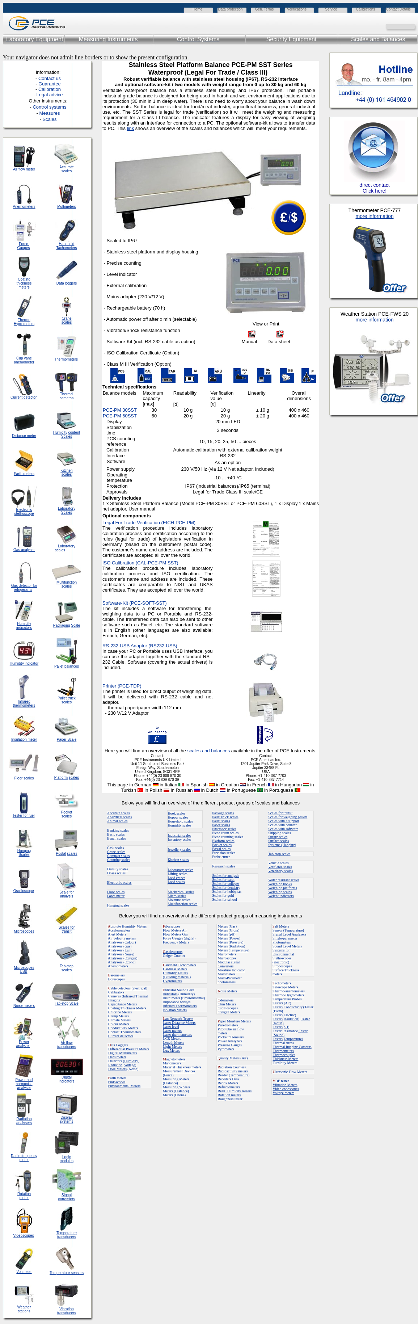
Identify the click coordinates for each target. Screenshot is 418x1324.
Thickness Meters (286, 1059)
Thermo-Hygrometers (288, 995)
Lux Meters (171, 1050)
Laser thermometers (177, 1035)
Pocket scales (222, 845)
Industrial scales (179, 835)
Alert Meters (117, 934)
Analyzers (115, 942)
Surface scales (278, 841)
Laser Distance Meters (179, 1023)
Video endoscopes (286, 1089)
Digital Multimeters (122, 1053)
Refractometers (229, 1087)
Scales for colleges (225, 884)
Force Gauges (23, 246)
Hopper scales (178, 817)
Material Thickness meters (182, 1067)
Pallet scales (221, 821)
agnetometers (174, 1059)
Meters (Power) (229, 938)
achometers (282, 983)
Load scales (176, 882)
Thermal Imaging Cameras (292, 1047)
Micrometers (227, 954)
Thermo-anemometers (289, 991)
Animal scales (117, 821)
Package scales (223, 813)
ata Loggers (118, 1045)
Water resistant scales (283, 880)
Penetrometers (228, 1025)
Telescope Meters (285, 987)
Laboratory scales (180, 870)
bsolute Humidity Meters (127, 926)
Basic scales (116, 834)
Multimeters (66, 207)
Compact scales (118, 856)
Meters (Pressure (230, 942)
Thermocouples (284, 1055)
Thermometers (283, 1051)
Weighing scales (280, 892)
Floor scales (115, 892)
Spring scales (277, 837)
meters (277, 974)
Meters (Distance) (176, 1091)
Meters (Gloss (228, 930)
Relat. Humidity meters (235, 1091)
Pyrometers (226, 1049)
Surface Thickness (286, 970)
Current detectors (120, 1036)
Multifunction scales (182, 904)
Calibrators (116, 992)
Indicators (170, 994)
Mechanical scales (181, 892)
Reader (223, 1075)
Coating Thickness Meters (127, 1008)
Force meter (115, 896)
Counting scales (118, 860)
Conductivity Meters (123, 1028)
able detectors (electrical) (127, 988)
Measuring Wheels (176, 1087)
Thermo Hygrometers (24, 322)
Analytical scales (119, 817)
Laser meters (172, 1031)
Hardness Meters (175, 969)
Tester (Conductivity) (288, 1007)
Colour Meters (118, 1024)
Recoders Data (228, 1079)
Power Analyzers (230, 1041)
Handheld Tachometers (66, 246)
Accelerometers (119, 930)
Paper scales (221, 825)
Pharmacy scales (224, 829)
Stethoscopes (282, 958)
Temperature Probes (287, 999)
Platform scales (223, 841)
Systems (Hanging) (282, 845)
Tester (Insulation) (286, 1019)
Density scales (117, 869)
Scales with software (283, 829)
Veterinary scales (280, 871)
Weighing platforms (282, 888)
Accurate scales (118, 813)
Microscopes (227, 958)
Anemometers (118, 966)
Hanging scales (118, 905)
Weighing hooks (280, 884)
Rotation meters (229, 1095)
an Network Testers (178, 1019)
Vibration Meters (285, 1085)
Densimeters (117, 1057)
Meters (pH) (227, 934)
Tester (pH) (281, 1027)
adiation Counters (232, 1067)
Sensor (277, 930)
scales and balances (208, 750)
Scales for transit (280, 813)
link (130, 128)
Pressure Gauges (230, 1045)
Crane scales (116, 852)
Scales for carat (223, 880)
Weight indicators (281, 896)
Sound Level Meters (287, 946)
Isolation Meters (175, 1010)
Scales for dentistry (226, 888)
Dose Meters (117, 1069)
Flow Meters (172, 930)
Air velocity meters (122, 938)
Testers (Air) (282, 1003)
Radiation (115, 1065)
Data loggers (66, 283)
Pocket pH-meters (231, 1037)
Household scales (180, 821)
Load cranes (176, 878)
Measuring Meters (176, 1079)
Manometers (172, 1063)
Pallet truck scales (225, 817)
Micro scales (177, 896)
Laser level (171, 1027)
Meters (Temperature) (233, 950)
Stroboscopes (282, 966)
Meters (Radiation (231, 946)
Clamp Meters (118, 1016)
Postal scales (221, 849)
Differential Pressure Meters (128, 1049)
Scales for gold (223, 896)
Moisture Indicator (231, 970)
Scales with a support (283, 821)
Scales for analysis (225, 876)
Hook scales (176, 813)
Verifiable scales (280, 867)
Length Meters (174, 1043)
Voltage (129, 1065)
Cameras (114, 996)
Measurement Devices (179, 1071)
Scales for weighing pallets (287, 817)
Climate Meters (119, 1020)
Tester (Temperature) (288, 1039)
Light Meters (172, 1046)
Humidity (131, 1061)
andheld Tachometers (180, 965)
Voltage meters (284, 1093)
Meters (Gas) (227, 926)
